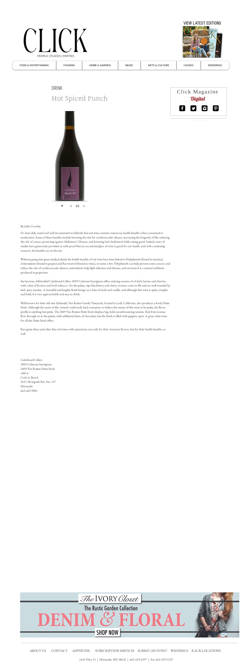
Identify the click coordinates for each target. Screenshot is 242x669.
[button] (70, 164)
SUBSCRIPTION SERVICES (115, 650)
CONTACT (59, 650)
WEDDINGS (180, 650)
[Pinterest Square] (216, 108)
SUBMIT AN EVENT (153, 650)
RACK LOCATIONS (206, 650)
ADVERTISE (81, 650)
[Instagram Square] (205, 108)
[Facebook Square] (182, 108)
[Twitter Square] (193, 108)
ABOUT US (38, 650)
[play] (62, 204)
